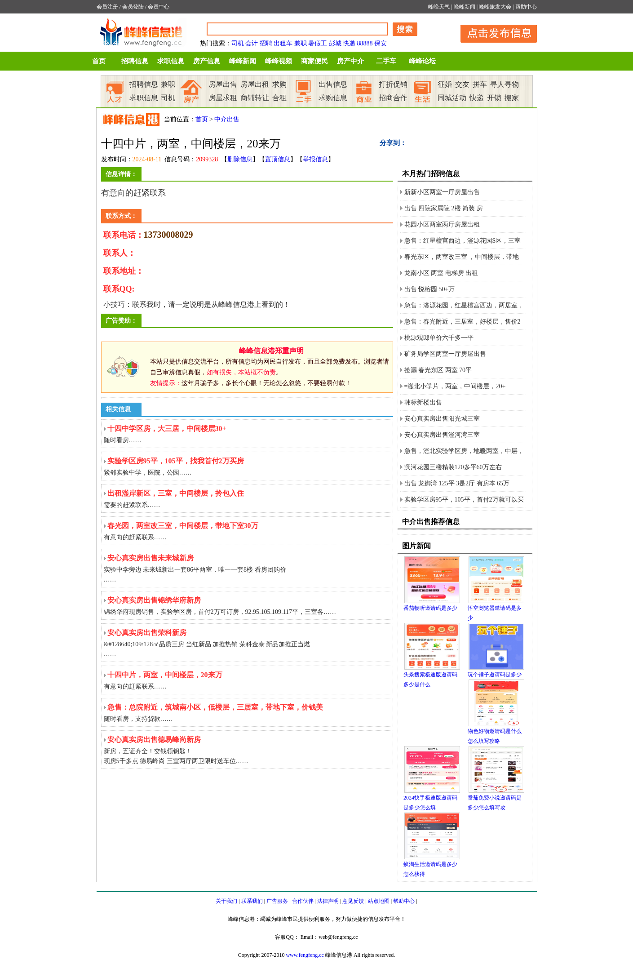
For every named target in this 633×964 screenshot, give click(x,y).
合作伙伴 (303, 901)
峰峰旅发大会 (495, 7)
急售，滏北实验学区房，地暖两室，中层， (464, 451)
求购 (279, 84)
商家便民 (314, 61)
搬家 (512, 98)
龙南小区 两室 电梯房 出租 (441, 273)
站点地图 (379, 901)
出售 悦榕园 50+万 (429, 289)
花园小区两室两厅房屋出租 (442, 224)
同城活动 (452, 98)
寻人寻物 (504, 84)
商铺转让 (254, 98)
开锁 (494, 98)
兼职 (300, 43)
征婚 (445, 84)
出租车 (283, 43)
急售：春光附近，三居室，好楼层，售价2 (462, 321)
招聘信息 (134, 61)
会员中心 (158, 7)
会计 (251, 43)
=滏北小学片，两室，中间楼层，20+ (455, 386)
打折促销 (393, 84)
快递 (349, 43)
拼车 (480, 84)
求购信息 (333, 98)
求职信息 (170, 61)
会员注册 (107, 7)
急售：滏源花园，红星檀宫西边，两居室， (464, 305)
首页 (99, 61)
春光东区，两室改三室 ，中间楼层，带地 (461, 256)
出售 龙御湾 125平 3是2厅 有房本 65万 (457, 483)
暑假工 (317, 43)
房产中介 (350, 61)
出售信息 (333, 84)
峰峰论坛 (422, 61)
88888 (365, 43)
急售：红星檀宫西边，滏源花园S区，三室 (462, 240)
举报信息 (315, 159)
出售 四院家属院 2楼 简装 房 (443, 208)
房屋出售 (222, 84)
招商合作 (393, 98)
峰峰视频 (278, 61)
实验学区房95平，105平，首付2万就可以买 (464, 499)
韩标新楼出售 (423, 402)
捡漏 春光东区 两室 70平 (438, 370)
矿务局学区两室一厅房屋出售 (445, 354)
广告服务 (277, 901)
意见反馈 (353, 901)
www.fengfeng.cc (305, 955)
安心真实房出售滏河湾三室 (442, 434)
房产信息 (206, 61)
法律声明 (328, 901)
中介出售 (226, 119)
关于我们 (226, 901)
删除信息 (239, 159)
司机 (237, 43)
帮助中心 (526, 7)
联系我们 (252, 901)
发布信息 (494, 32)
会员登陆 (133, 7)
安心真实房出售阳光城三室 (442, 418)
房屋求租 (222, 98)
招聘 (266, 43)
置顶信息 (277, 159)
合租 (279, 98)
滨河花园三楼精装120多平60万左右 (453, 467)
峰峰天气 (439, 7)
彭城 (335, 43)
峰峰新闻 (464, 7)
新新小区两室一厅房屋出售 (442, 192)
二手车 (386, 61)
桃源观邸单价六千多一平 (439, 337)
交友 (462, 84)
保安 (380, 43)
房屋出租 (254, 84)
